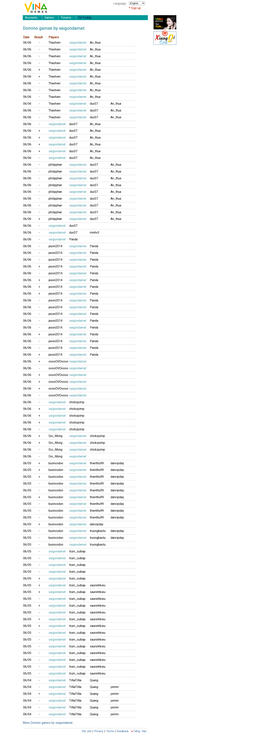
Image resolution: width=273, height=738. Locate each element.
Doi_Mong (55, 436)
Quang (94, 680)
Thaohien (54, 42)
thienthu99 (97, 463)
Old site (87, 731)
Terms (110, 731)
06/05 (27, 463)
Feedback (123, 731)
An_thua (95, 42)
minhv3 (94, 232)
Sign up (136, 8)
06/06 (27, 42)
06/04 (27, 680)
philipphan (55, 164)
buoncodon (56, 463)
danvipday (117, 463)
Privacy (98, 731)
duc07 (94, 103)
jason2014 (55, 246)
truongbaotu (98, 531)
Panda (73, 239)
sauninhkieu (97, 585)
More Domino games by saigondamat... (48, 723)
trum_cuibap (77, 551)
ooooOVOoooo (58, 361)
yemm (115, 687)
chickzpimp (76, 402)
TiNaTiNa (75, 680)
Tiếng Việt (139, 731)
